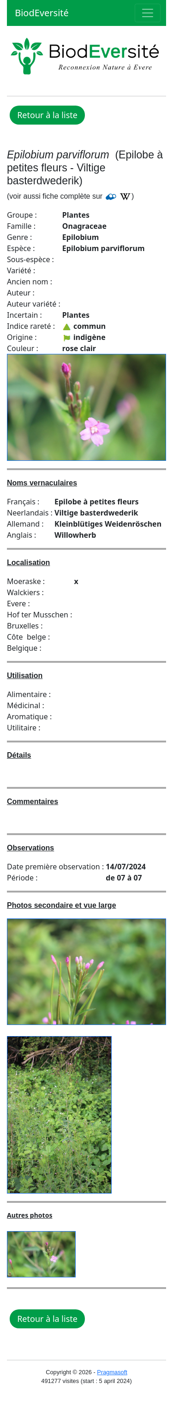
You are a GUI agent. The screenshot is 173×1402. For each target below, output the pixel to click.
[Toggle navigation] (148, 13)
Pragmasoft (112, 1372)
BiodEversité (40, 12)
